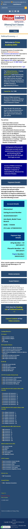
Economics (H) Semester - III (10, 396)
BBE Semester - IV (7, 434)
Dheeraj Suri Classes (14, 24)
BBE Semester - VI (7, 437)
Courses (14, 520)
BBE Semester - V (7, 435)
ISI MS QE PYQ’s (7, 366)
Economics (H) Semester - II (10, 395)
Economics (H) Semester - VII (10, 402)
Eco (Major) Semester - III (9, 415)
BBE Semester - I (7, 429)
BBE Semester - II (7, 431)
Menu (13, 31)
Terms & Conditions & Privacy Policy (10, 511)
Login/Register (17, 4)
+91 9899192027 (6, 2)
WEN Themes (14, 527)
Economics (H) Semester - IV (10, 398)
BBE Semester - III (7, 432)
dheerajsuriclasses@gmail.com (19, 2)
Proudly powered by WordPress (10, 525)
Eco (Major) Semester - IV (9, 417)
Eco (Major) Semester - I (9, 412)
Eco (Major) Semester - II (9, 414)
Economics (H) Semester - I (10, 393)
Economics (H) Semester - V (10, 399)
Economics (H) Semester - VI (10, 401)
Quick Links (5, 7)
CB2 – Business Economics (10, 483)
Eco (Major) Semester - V (9, 418)
